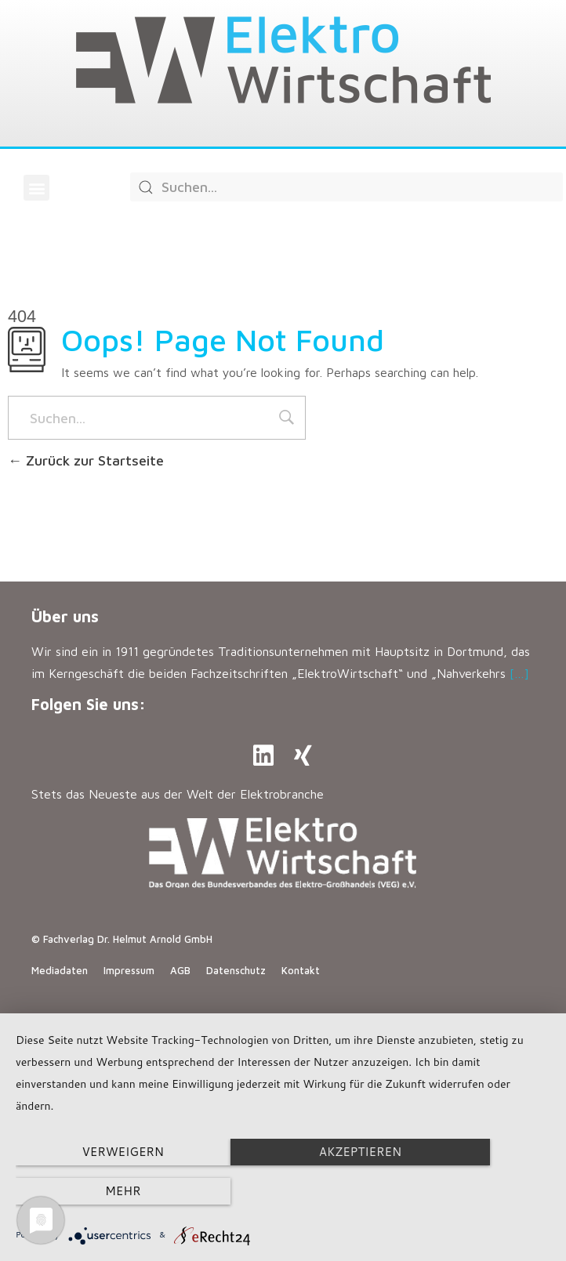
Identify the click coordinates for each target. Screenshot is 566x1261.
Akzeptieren (282, 1191)
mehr (470, 1191)
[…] (519, 673)
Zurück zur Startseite (86, 460)
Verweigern (96, 1191)
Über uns (65, 616)
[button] (36, 188)
